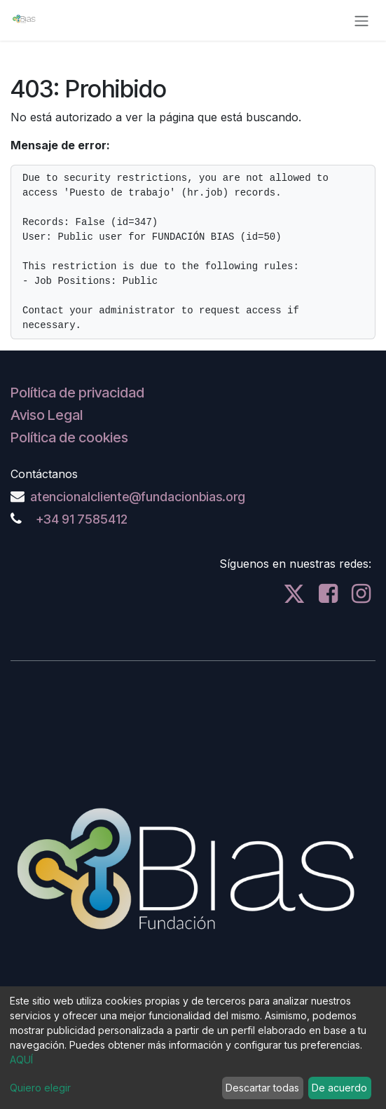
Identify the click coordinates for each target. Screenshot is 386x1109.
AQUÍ (21, 1060)
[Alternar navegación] (361, 20)
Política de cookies (69, 437)
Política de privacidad (77, 392)
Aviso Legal (47, 415)
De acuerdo (339, 1088)
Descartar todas (262, 1088)
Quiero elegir (40, 1088)
